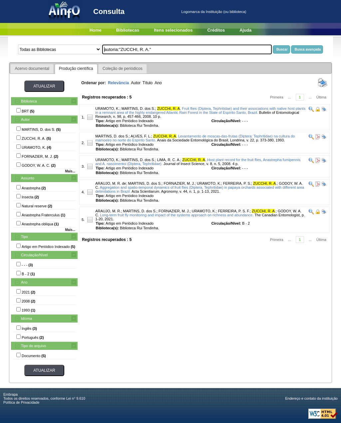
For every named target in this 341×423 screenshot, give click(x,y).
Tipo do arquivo (33, 346)
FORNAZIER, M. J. (179, 183)
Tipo (24, 237)
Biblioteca (29, 101)
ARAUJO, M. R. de (110, 183)
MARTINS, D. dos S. (138, 108)
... (289, 97)
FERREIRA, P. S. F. (234, 211)
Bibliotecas (127, 30)
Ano (24, 282)
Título (148, 83)
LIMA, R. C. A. (168, 160)
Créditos (216, 30)
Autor (25, 119)
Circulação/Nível (34, 255)
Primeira (276, 97)
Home (96, 30)
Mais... (70, 171)
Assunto (27, 178)
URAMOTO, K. (107, 108)
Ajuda (245, 30)
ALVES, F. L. (141, 136)
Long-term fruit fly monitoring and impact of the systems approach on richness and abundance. (176, 215)
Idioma (26, 318)
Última (321, 97)
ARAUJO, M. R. (108, 211)
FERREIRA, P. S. (237, 183)
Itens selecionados (173, 30)
